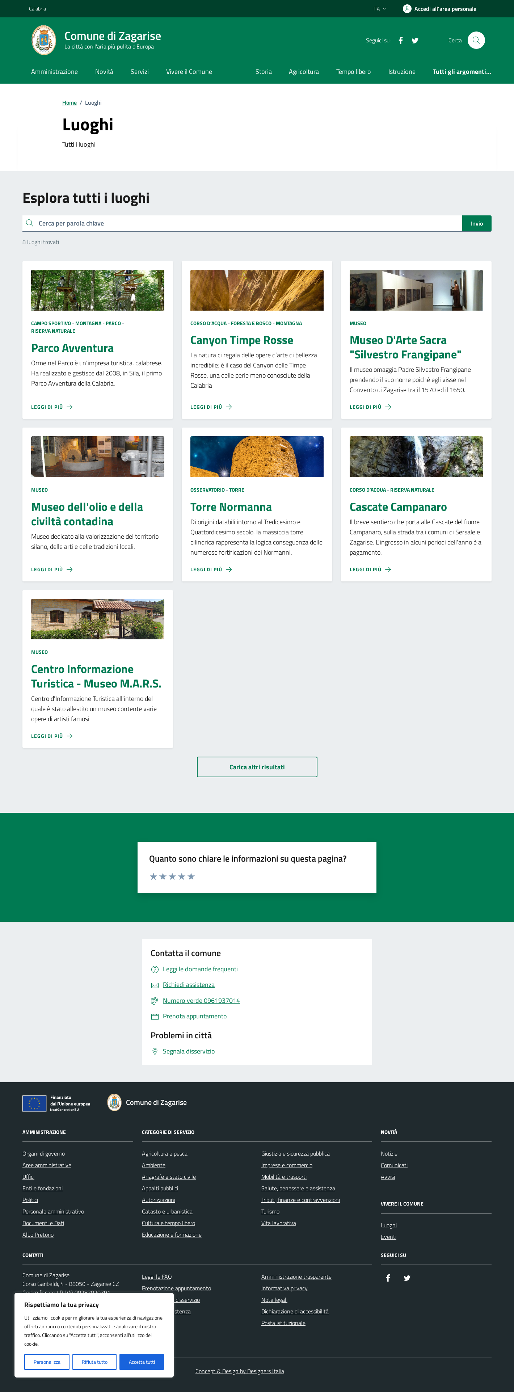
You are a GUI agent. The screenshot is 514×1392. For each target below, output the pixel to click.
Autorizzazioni (158, 1199)
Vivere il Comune (189, 71)
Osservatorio (207, 489)
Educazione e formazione (172, 1234)
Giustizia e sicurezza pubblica (295, 1153)
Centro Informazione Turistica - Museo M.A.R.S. (96, 676)
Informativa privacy (284, 1288)
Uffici (28, 1176)
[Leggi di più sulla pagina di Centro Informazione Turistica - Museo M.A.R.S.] (51, 736)
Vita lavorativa (278, 1223)
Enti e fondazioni (42, 1188)
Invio (477, 223)
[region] (94, 1335)
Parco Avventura (72, 348)
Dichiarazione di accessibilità (295, 1311)
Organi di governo (43, 1153)
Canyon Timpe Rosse (241, 340)
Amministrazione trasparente (296, 1276)
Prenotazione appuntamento (176, 1288)
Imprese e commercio (286, 1165)
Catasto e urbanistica (167, 1211)
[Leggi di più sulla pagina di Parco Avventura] (51, 407)
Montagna (88, 323)
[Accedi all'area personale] (439, 8)
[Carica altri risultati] (257, 767)
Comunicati (394, 1165)
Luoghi (389, 1225)
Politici (30, 1199)
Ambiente (153, 1165)
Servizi (140, 71)
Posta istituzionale (283, 1323)
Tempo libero (353, 71)
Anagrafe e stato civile (169, 1176)
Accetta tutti (142, 1362)
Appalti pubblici (160, 1188)
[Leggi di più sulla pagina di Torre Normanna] (211, 569)
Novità (104, 71)
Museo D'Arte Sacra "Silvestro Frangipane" (406, 347)
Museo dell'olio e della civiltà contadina (87, 514)
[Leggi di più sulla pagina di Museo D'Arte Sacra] (370, 407)
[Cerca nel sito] (476, 40)
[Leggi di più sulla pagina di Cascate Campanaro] (370, 569)
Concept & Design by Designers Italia (239, 1371)
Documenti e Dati (43, 1223)
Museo (358, 323)
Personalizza (47, 1362)
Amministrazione (54, 71)
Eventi (388, 1236)
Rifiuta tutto (95, 1362)
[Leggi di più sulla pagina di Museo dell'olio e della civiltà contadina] (51, 569)
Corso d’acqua (208, 323)
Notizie (389, 1153)
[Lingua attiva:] (380, 9)
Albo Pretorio (38, 1234)
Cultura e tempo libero (168, 1223)
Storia (264, 71)
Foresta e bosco (251, 323)
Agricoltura (304, 71)
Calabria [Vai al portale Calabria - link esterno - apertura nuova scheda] (37, 8)
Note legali (274, 1299)
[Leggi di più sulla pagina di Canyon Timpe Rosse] (211, 407)
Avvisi (388, 1176)
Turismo (270, 1211)
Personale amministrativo (53, 1211)
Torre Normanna (231, 507)
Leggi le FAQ (157, 1276)
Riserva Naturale (53, 331)
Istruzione (402, 71)
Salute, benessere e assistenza (298, 1188)
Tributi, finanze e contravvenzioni (300, 1199)
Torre (236, 489)
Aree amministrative (46, 1165)
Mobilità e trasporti (284, 1176)
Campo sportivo (51, 323)
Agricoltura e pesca (165, 1153)
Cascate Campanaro (398, 507)
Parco (113, 323)
